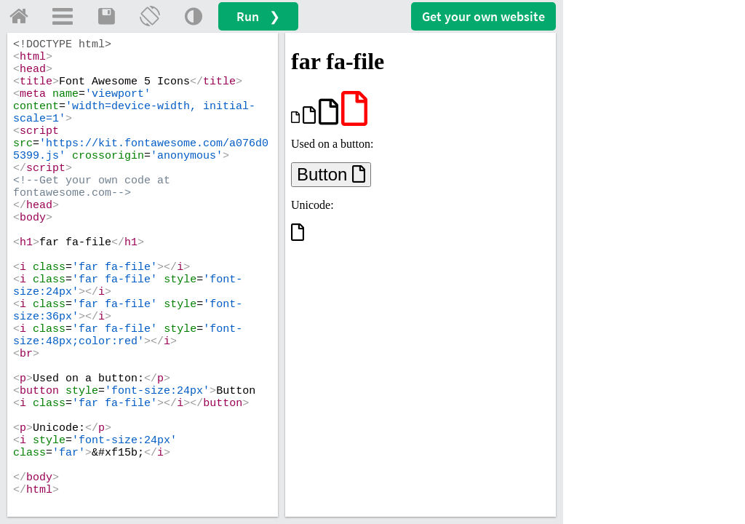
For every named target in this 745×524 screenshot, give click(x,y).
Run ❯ (258, 16)
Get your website (483, 16)
